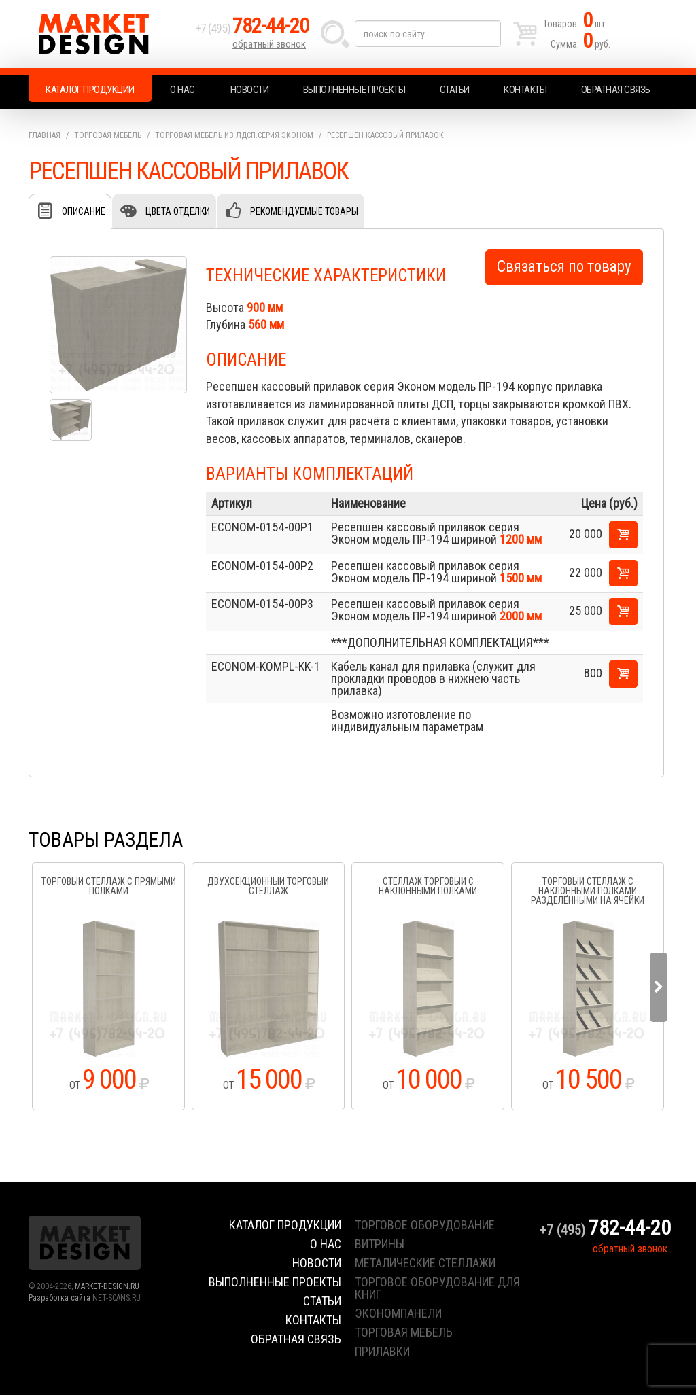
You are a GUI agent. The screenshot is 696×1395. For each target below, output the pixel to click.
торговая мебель (404, 1332)
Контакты (525, 90)
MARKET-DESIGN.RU (107, 1286)
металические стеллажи (425, 1263)
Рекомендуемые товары (304, 211)
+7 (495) (252, 28)
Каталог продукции (90, 90)
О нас (182, 90)
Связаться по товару (564, 267)
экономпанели (398, 1313)
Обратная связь (615, 90)
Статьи (455, 90)
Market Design (108, 34)
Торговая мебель (107, 135)
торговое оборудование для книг (437, 1288)
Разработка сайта (59, 1298)
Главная (44, 135)
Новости (249, 90)
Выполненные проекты (354, 90)
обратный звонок (269, 44)
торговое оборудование (425, 1225)
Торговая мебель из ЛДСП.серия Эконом (234, 135)
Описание (83, 211)
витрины (379, 1244)
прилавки (382, 1351)
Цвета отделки (177, 211)
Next (658, 987)
